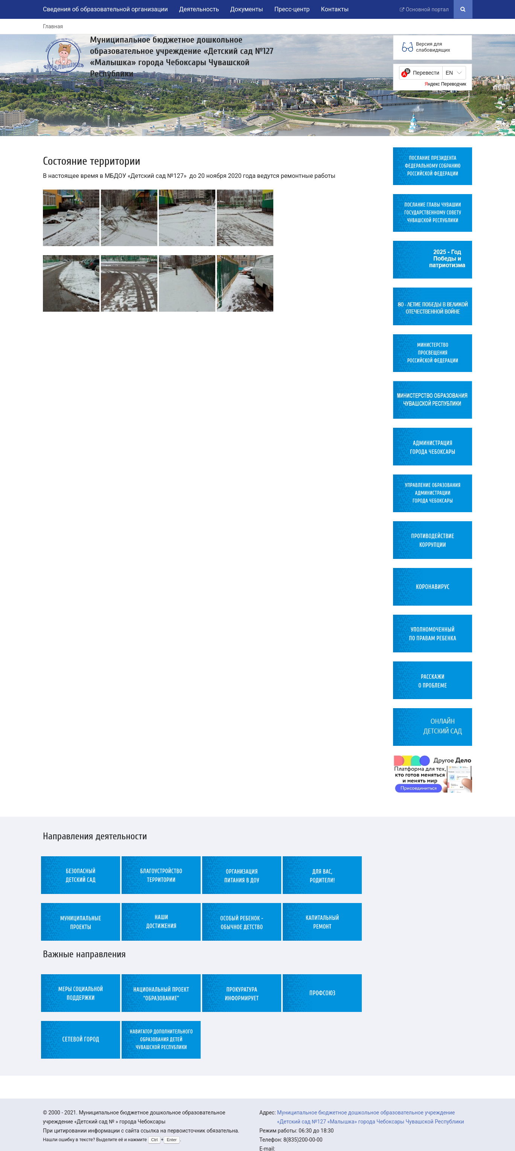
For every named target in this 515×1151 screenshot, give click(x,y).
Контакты (335, 9)
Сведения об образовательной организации (105, 9)
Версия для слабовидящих (433, 47)
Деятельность (199, 9)
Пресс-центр (292, 9)
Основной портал (427, 9)
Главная (53, 26)
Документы (246, 9)
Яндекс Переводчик (445, 84)
